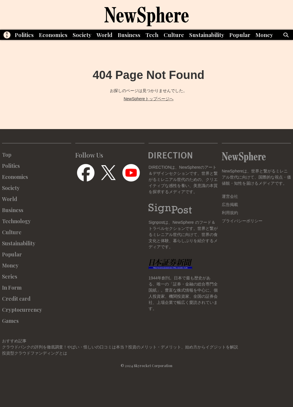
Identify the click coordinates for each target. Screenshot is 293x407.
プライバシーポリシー (242, 221)
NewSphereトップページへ (148, 98)
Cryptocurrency (22, 309)
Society (82, 34)
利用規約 (230, 212)
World (104, 34)
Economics (53, 34)
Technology (16, 221)
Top (6, 154)
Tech (152, 34)
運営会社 (230, 196)
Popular (239, 34)
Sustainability (206, 34)
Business (129, 34)
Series (9, 276)
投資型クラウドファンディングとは (34, 353)
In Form (12, 287)
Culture (174, 34)
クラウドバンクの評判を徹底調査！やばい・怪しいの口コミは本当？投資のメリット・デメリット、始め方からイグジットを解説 (120, 347)
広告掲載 (230, 204)
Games (10, 320)
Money (264, 34)
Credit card (16, 298)
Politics (24, 34)
